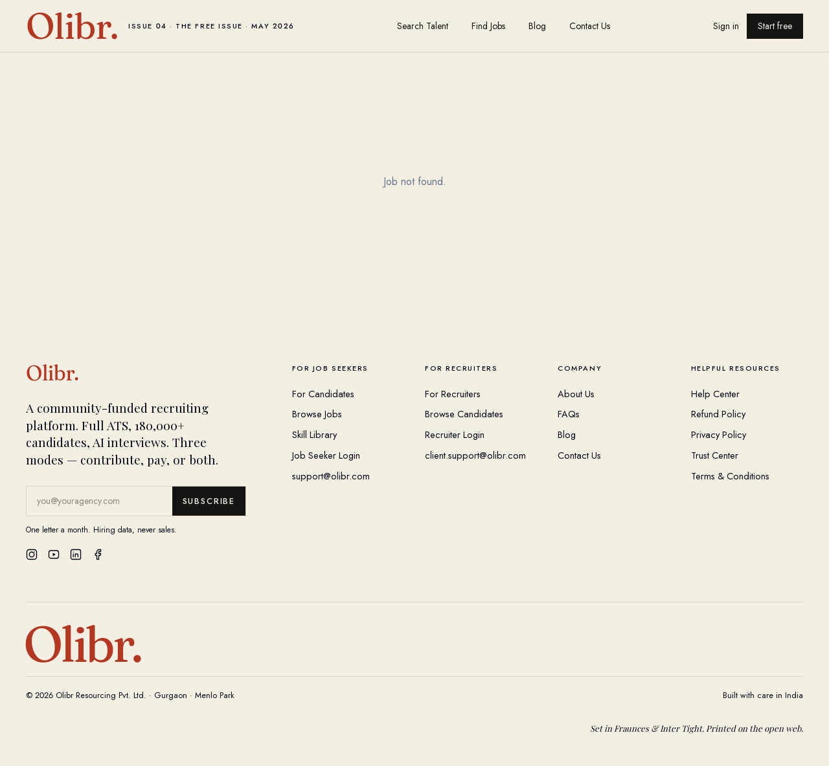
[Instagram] (32, 554)
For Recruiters (453, 393)
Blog (537, 25)
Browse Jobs (317, 414)
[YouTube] (54, 554)
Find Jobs (488, 25)
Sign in (726, 25)
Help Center (715, 393)
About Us (576, 393)
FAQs (569, 414)
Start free (775, 25)
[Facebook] (98, 554)
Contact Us (589, 25)
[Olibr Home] (148, 373)
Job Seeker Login (326, 455)
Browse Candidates (464, 414)
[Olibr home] (160, 26)
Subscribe (209, 501)
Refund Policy (718, 414)
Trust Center (714, 455)
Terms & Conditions (730, 476)
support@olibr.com (331, 476)
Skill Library (314, 434)
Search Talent (422, 25)
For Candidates (323, 393)
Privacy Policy (718, 434)
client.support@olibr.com (475, 455)
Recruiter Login (454, 434)
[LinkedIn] (76, 554)
